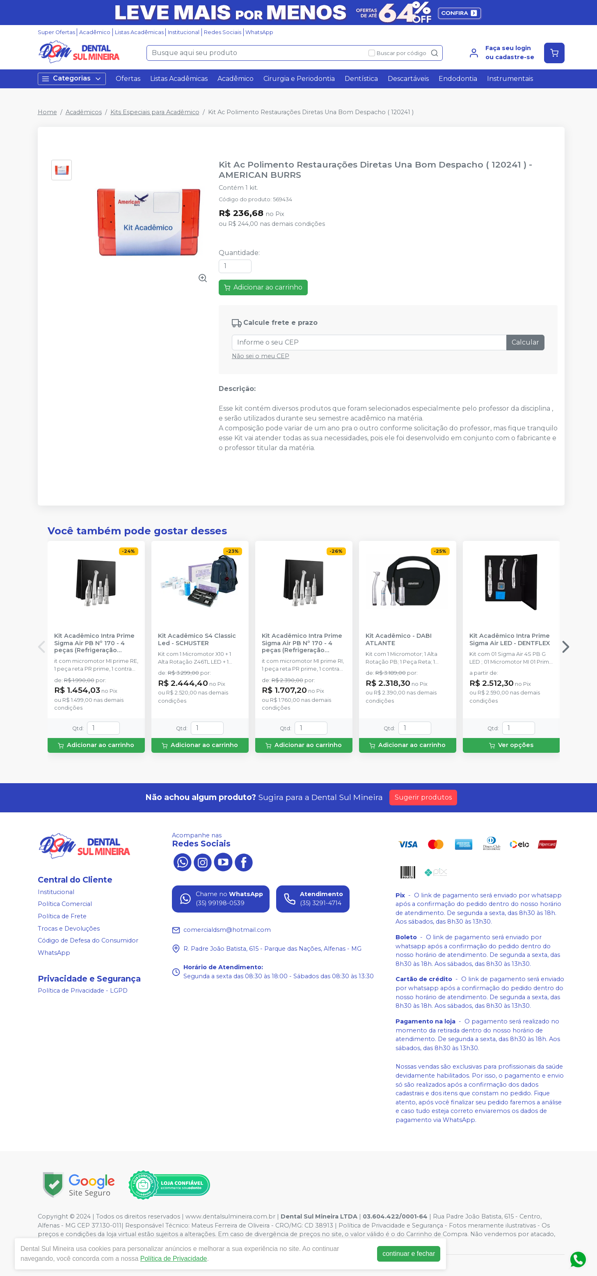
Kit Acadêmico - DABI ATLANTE (399, 639)
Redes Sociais (222, 32)
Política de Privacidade (173, 1258)
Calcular (525, 342)
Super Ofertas (56, 32)
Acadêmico (94, 32)
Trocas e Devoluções (69, 928)
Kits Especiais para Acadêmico (154, 112)
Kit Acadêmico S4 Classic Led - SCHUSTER (197, 639)
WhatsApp (259, 32)
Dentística (361, 79)
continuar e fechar (408, 1253)
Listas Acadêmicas (139, 32)
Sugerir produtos (423, 797)
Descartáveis (408, 79)
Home (47, 112)
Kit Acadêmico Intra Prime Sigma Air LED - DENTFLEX (509, 639)
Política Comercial (65, 904)
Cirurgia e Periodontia (299, 79)
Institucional (183, 32)
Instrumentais (510, 79)
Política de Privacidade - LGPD (83, 991)
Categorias (71, 78)
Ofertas (128, 79)
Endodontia (458, 79)
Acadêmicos (84, 112)
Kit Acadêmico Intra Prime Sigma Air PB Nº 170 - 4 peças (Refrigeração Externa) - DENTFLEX (94, 643)
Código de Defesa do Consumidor (88, 940)
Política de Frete (62, 916)
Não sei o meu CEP (260, 356)
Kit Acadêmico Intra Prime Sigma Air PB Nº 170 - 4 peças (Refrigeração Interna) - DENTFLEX (302, 643)
